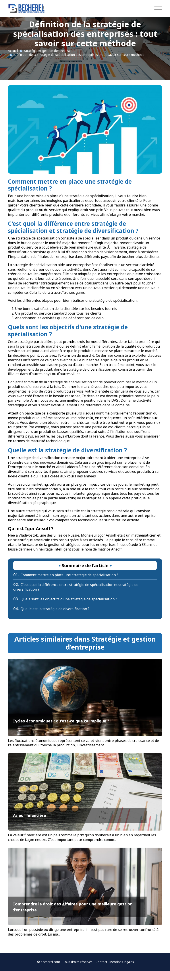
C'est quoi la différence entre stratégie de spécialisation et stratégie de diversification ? (75, 587)
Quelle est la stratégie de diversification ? (51, 608)
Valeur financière (29, 815)
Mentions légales (121, 962)
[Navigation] (158, 7)
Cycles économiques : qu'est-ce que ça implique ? (60, 721)
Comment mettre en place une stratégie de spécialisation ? (65, 574)
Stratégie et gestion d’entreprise (47, 51)
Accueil (13, 51)
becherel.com (50, 962)
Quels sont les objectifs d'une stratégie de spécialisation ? (65, 599)
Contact (101, 962)
